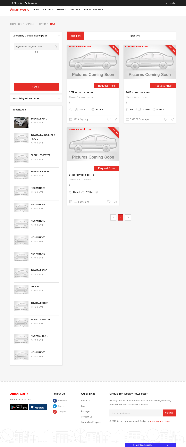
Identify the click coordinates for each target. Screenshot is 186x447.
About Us (17, 3)
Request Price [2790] (163, 85)
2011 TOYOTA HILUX (81, 92)
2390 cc (89, 192)
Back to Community (93, 9)
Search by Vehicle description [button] (36, 35)
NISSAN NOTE (38, 188)
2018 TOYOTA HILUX (81, 175)
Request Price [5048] (38, 146)
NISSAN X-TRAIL (39, 335)
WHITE (160, 109)
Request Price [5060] (38, 212)
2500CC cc (84, 109)
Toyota (42, 23)
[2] (128, 217)
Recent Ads (19, 109)
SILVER (99, 109)
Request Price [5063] (38, 126)
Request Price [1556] (106, 85)
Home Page (16, 23)
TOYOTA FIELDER (39, 303)
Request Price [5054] (38, 311)
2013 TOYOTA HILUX (138, 92)
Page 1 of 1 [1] (75, 36)
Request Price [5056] (38, 278)
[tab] (36, 36)
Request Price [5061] (38, 196)
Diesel (76, 192)
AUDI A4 (35, 286)
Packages (85, 411)
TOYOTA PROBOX (40, 171)
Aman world (19, 9)
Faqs (83, 405)
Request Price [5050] (38, 360)
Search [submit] (36, 86)
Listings (61, 9)
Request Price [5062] (38, 179)
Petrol (133, 109)
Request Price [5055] (38, 294)
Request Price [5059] (38, 229)
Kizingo (34, 122)
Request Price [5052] (38, 344)
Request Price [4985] (106, 168)
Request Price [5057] (38, 261)
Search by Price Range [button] (36, 98)
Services (74, 9)
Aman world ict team (160, 421)
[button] (171, 3)
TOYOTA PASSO (39, 118)
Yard (41, 122)
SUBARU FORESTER (40, 155)
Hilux (52, 23)
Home (36, 9)
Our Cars (47, 9)
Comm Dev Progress (91, 422)
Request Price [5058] (38, 245)
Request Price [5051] (38, 163)
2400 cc (146, 109)
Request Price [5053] (38, 327)
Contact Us (31, 3)
